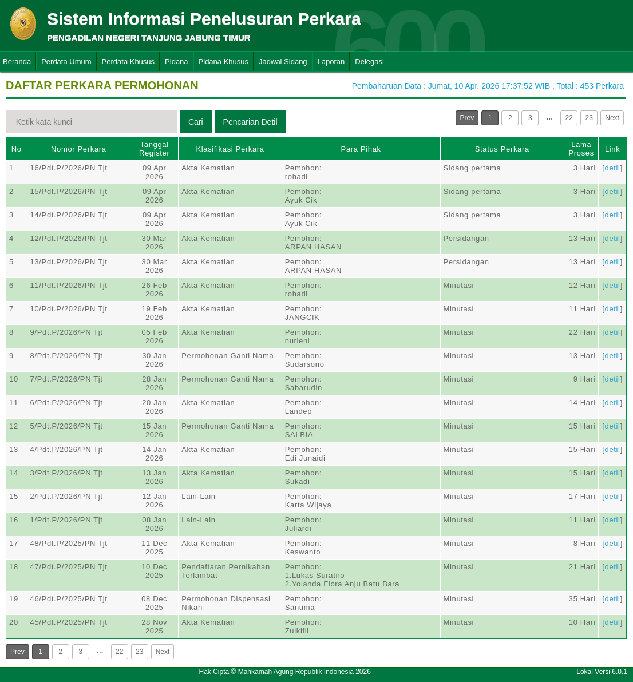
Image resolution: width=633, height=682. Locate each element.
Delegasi (369, 61)
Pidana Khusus (223, 61)
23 (589, 118)
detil (612, 168)
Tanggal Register (154, 148)
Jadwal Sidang (283, 61)
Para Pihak (361, 149)
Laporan (331, 61)
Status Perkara (502, 149)
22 (569, 118)
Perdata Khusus (128, 61)
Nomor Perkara (78, 149)
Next (612, 118)
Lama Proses (581, 148)
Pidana (176, 61)
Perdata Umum (66, 61)
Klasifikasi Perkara (230, 149)
